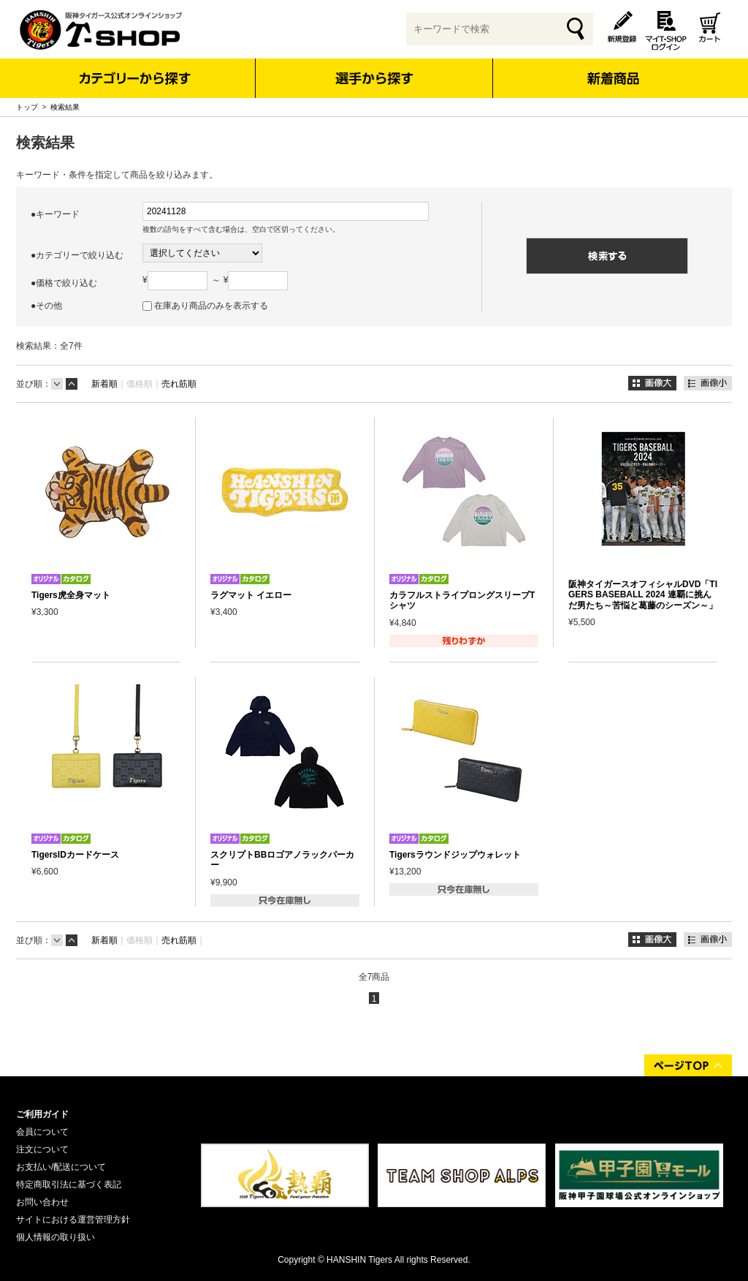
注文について (42, 1149)
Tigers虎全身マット (70, 595)
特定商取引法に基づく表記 (68, 1184)
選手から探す (374, 78)
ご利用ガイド (42, 1114)
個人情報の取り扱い (55, 1237)
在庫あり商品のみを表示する (211, 306)
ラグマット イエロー (250, 595)
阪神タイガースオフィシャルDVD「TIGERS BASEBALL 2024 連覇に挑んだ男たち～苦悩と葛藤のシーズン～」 (642, 595)
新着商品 (612, 68)
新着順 (104, 384)
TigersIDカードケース (75, 855)
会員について (42, 1132)
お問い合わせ (42, 1202)
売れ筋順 (178, 384)
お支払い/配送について (61, 1167)
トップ (27, 107)
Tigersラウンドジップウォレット (455, 855)
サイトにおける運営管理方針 (73, 1219)
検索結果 (65, 107)
